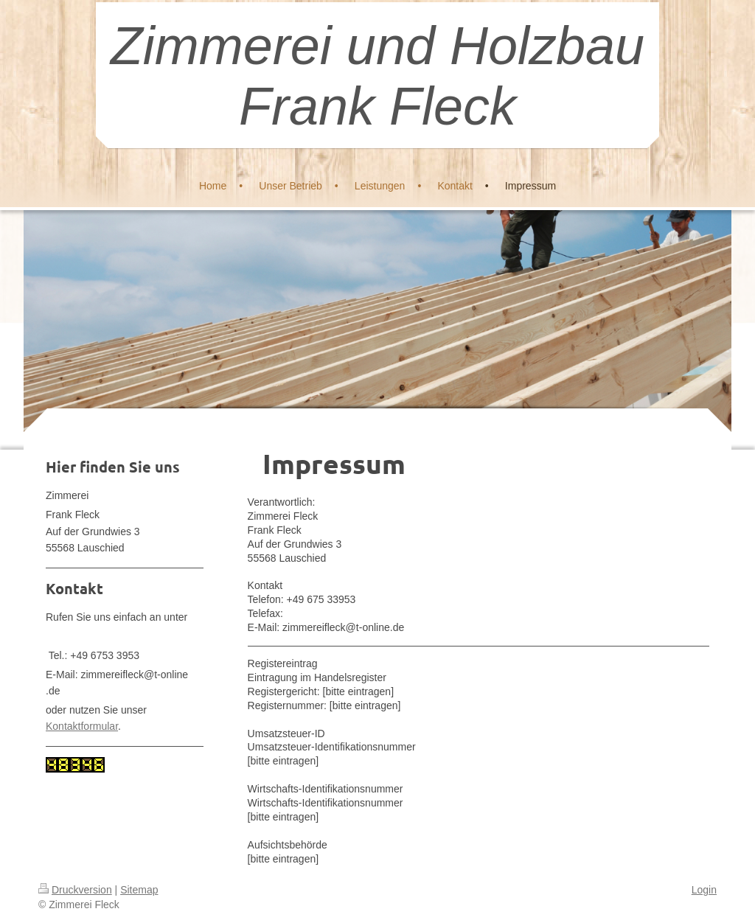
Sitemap (139, 890)
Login (704, 890)
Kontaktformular (82, 726)
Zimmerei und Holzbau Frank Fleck (377, 76)
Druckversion (75, 890)
